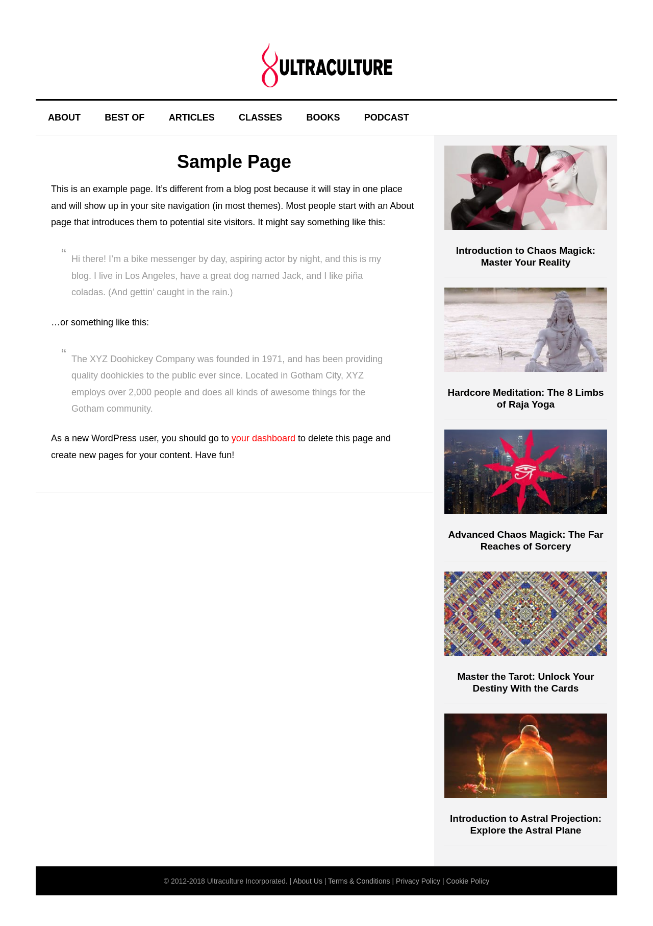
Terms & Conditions (359, 881)
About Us (307, 881)
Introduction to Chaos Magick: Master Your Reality (525, 256)
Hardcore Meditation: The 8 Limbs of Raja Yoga (525, 398)
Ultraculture (326, 65)
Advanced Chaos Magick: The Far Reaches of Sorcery (525, 540)
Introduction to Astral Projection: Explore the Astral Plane (525, 824)
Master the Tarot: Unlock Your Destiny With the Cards (525, 682)
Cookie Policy (467, 881)
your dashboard (263, 438)
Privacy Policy (418, 881)
